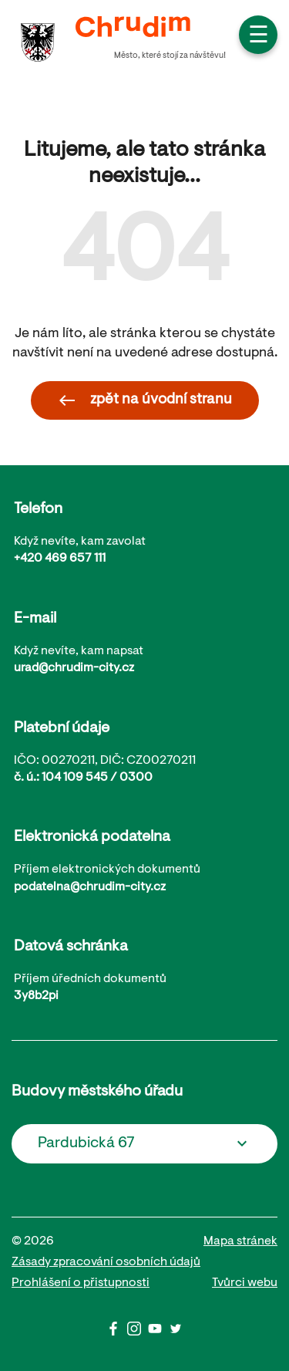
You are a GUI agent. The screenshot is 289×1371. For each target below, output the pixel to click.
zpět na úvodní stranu (145, 400)
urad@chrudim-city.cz (74, 668)
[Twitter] (176, 1332)
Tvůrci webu (244, 1283)
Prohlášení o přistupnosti (81, 1283)
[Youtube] (158, 1332)
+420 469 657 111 (60, 558)
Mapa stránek (240, 1241)
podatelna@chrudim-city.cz (90, 887)
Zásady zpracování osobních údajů (106, 1262)
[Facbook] (116, 1332)
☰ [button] (258, 37)
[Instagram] (137, 1332)
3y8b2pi (36, 996)
